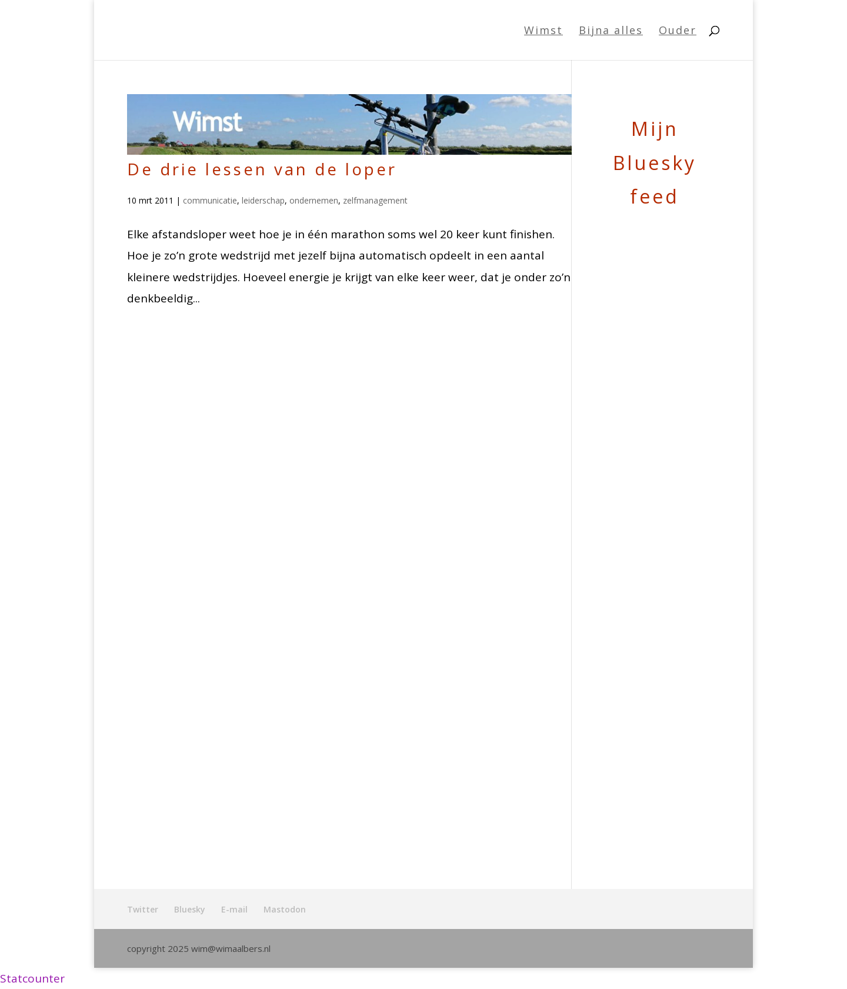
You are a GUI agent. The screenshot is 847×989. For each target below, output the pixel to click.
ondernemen (313, 200)
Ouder (677, 31)
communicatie (210, 200)
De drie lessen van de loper (262, 169)
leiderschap (263, 200)
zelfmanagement (375, 200)
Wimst (543, 31)
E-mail (234, 909)
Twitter (142, 909)
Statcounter (32, 978)
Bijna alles (611, 31)
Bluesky (189, 909)
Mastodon (285, 909)
